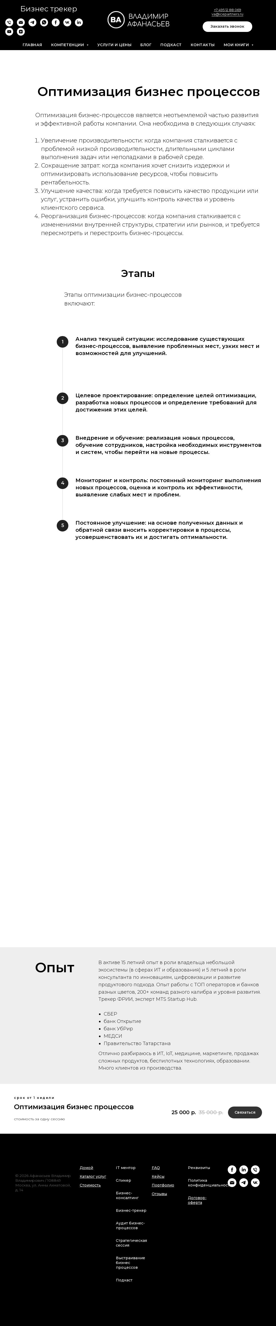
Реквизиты (199, 1167)
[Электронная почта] (21, 25)
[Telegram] (243, 1185)
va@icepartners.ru (227, 14)
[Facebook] (232, 1172)
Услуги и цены (114, 44)
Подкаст (171, 44)
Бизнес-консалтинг (127, 1195)
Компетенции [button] (68, 44)
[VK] (255, 1185)
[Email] (232, 1185)
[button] (227, 26)
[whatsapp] (44, 25)
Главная (32, 44)
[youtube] (9, 34)
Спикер (123, 1180)
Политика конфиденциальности (210, 1183)
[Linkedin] (243, 1172)
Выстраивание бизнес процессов (130, 1263)
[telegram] (32, 25)
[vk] (67, 25)
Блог (145, 44)
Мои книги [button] (237, 44)
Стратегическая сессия (131, 1243)
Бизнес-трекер (131, 1210)
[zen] (21, 34)
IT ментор (126, 1167)
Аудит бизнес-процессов (130, 1225)
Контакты (203, 44)
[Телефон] (9, 25)
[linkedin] (79, 25)
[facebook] (56, 25)
